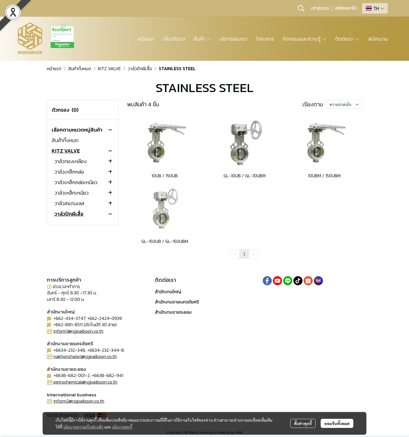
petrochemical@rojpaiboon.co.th (85, 381)
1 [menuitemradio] (244, 253)
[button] (301, 8)
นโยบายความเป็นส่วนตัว (83, 426)
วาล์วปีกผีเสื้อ (140, 68)
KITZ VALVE (109, 68)
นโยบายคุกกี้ (122, 426)
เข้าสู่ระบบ (320, 8)
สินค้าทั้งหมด (79, 68)
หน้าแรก (54, 68)
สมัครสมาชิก (346, 8)
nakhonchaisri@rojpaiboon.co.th (85, 356)
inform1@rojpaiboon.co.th (78, 331)
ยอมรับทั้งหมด (337, 423)
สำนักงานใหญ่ (168, 291)
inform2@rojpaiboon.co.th (78, 401)
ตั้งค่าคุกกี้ (303, 423)
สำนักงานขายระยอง (173, 312)
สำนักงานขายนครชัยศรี (177, 301)
